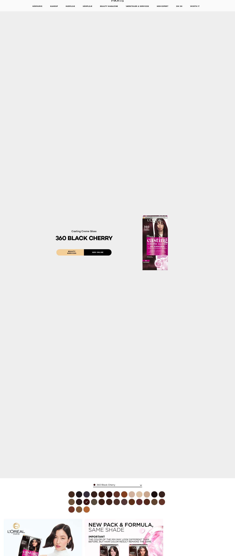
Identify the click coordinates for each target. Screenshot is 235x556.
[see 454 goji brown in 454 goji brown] (109, 502)
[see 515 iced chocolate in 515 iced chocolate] (124, 502)
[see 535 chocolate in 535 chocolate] (132, 502)
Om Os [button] (179, 6)
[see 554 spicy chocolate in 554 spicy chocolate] (147, 502)
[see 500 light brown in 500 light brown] (117, 502)
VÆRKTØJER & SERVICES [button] (137, 6)
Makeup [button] (54, 6)
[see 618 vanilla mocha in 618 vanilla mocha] (117, 494)
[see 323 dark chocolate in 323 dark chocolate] (79, 502)
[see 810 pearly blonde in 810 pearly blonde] (132, 494)
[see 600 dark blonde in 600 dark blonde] (154, 502)
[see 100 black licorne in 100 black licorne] (79, 494)
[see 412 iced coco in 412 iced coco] (94, 494)
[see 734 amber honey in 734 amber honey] (124, 494)
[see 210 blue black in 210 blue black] (86, 494)
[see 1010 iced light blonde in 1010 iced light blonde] (139, 494)
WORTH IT (195, 6)
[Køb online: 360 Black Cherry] (98, 252)
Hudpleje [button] (70, 6)
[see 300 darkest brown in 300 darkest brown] (162, 494)
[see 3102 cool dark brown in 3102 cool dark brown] (71, 502)
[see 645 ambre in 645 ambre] (71, 509)
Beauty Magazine (109, 6)
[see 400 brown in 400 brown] (71, 494)
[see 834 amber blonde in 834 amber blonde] (86, 509)
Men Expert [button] (162, 6)
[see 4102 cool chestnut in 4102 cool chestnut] (94, 502)
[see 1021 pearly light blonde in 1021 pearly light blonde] (147, 494)
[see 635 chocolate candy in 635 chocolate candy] (162, 502)
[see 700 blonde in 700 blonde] (79, 509)
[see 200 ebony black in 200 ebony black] (154, 494)
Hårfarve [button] (37, 6)
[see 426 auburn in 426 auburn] (109, 494)
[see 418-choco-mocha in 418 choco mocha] (102, 494)
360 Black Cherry (106, 485)
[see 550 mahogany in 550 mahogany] (139, 502)
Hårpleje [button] (87, 6)
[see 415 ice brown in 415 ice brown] (102, 502)
